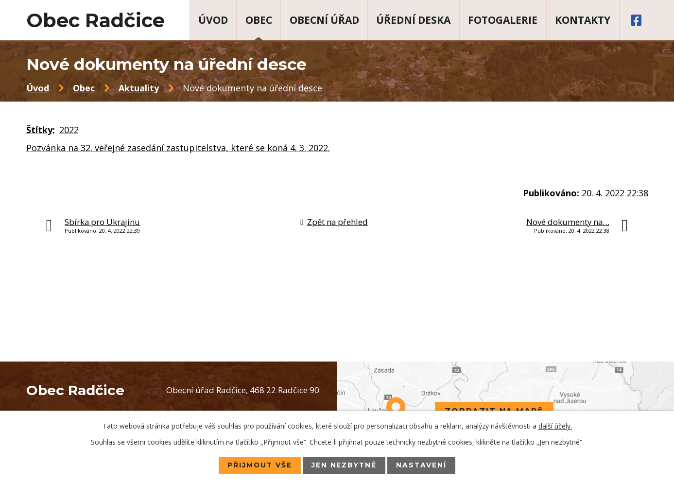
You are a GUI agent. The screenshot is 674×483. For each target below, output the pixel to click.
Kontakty (582, 20)
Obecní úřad (324, 20)
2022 (69, 130)
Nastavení (422, 465)
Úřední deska (413, 20)
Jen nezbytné (344, 465)
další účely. (555, 426)
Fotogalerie (502, 20)
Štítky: (40, 130)
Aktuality (139, 88)
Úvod (213, 20)
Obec (258, 20)
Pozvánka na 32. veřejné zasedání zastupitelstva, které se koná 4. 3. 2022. (178, 148)
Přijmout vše (259, 465)
